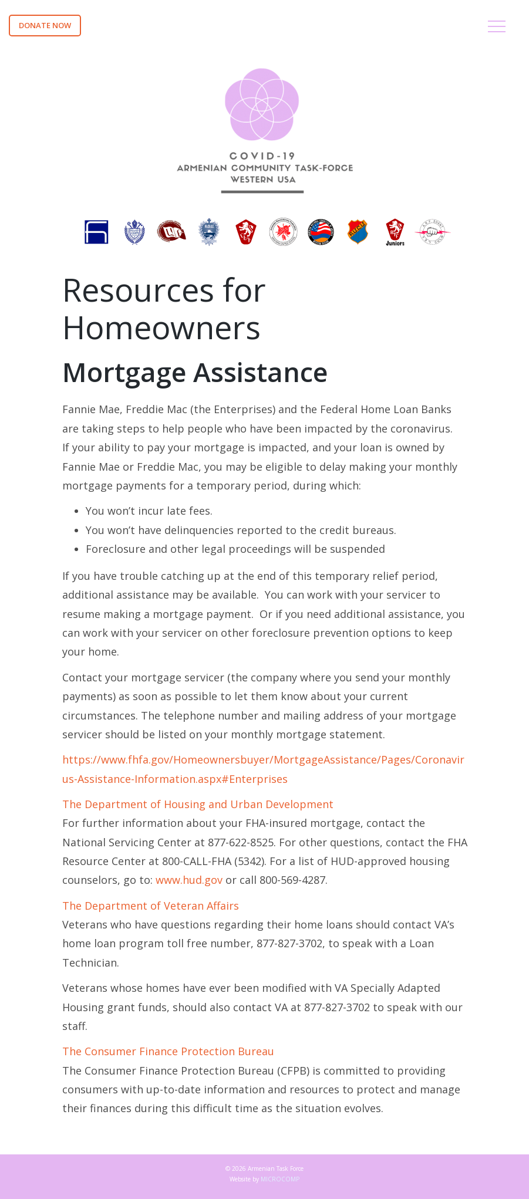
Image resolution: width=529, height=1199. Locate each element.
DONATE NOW (45, 25)
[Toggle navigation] (496, 28)
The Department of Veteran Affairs (150, 906)
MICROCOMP (280, 1179)
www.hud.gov (189, 880)
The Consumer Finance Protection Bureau (168, 1051)
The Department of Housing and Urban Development (197, 804)
